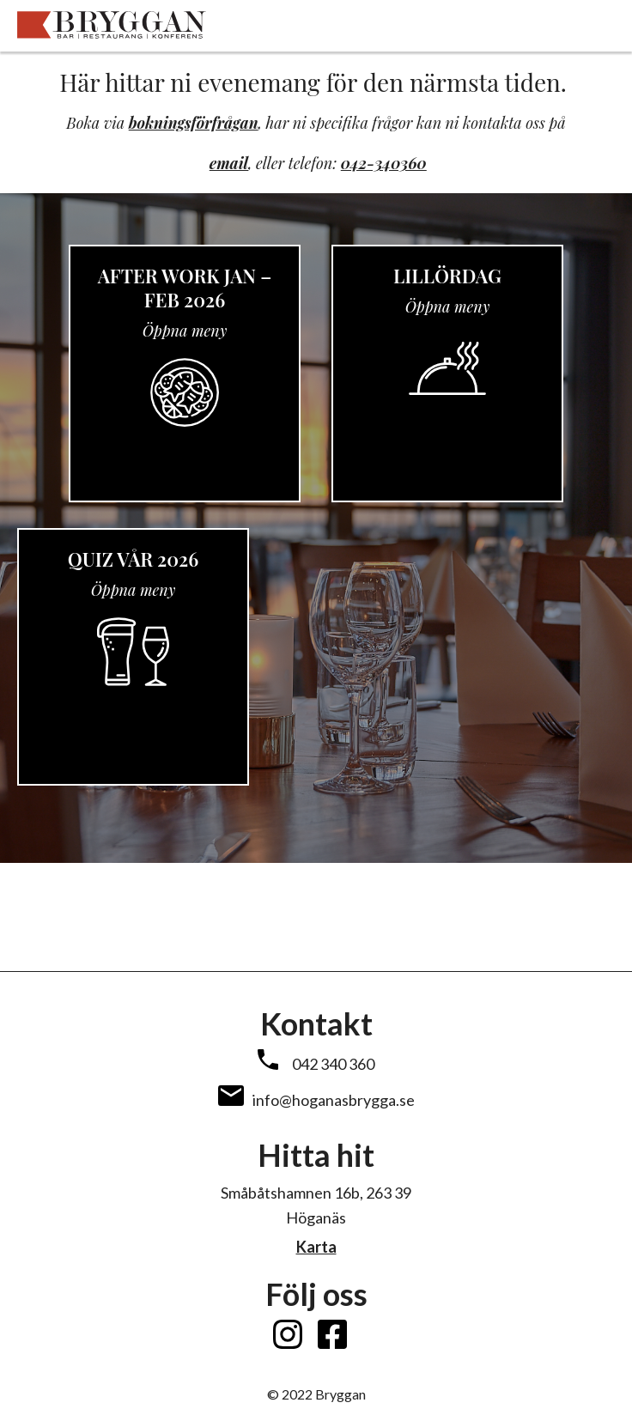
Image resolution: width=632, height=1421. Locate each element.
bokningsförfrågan (193, 122)
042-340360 (384, 163)
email (229, 163)
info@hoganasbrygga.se (333, 1099)
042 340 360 (333, 1063)
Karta (316, 1246)
